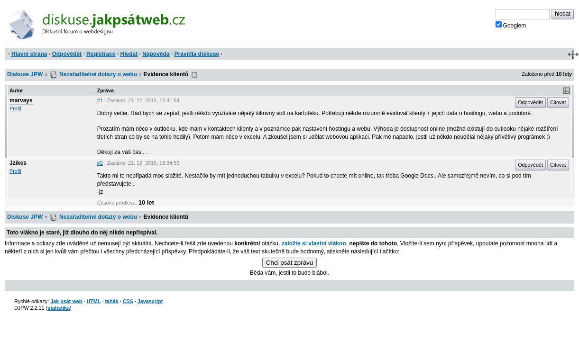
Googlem (511, 25)
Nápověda (155, 54)
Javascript (150, 301)
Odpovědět (67, 54)
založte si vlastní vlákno (314, 243)
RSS (194, 75)
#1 (100, 100)
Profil (15, 108)
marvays (21, 100)
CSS (128, 301)
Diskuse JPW (25, 74)
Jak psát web (66, 301)
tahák (111, 301)
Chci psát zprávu (289, 262)
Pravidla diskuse (197, 54)
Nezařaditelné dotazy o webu (98, 74)
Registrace (100, 54)
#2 (100, 163)
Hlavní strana (29, 54)
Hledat (129, 54)
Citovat (558, 102)
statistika (58, 308)
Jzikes (18, 163)
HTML (93, 301)
